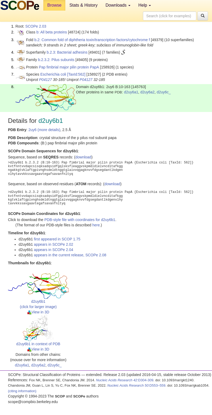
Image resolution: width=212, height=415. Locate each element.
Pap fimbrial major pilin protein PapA (69, 67)
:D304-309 (125, 380)
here (96, 225)
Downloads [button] (117, 5)
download (83, 157)
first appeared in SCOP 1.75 (57, 239)
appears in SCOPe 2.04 (53, 250)
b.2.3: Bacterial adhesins (67, 52)
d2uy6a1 (131, 92)
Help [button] (144, 5)
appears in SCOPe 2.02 (53, 244)
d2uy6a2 (147, 92)
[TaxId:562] (76, 74)
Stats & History (83, 5)
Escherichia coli (53, 74)
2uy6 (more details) (44, 130)
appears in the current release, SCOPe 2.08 (70, 255)
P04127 (45, 79)
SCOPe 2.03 (35, 26)
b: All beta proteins (51, 32)
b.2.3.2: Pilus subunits (56, 60)
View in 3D (38, 312)
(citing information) (22, 391)
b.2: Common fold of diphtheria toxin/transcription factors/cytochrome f (92, 40)
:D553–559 (136, 385)
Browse (54, 5)
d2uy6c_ (164, 92)
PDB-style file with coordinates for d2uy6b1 (79, 220)
